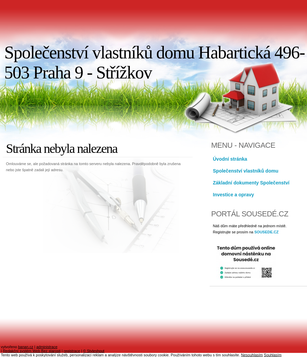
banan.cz (25, 347)
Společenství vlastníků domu (246, 171)
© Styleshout (93, 351)
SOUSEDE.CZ (266, 232)
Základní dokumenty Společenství (251, 182)
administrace (46, 347)
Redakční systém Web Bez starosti (31, 351)
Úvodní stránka (230, 159)
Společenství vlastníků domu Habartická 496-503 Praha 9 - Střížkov (154, 62)
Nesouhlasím (252, 355)
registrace (72, 351)
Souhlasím (273, 355)
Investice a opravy (233, 194)
